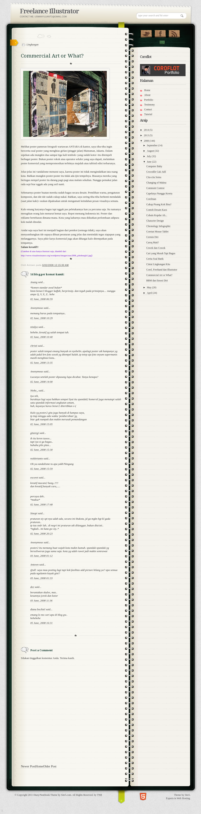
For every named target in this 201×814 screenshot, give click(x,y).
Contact (162, 42)
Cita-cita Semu (153, 177)
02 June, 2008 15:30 (41, 449)
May (149, 287)
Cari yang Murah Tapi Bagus (160, 253)
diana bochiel (37, 609)
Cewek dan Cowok (155, 247)
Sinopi (33, 513)
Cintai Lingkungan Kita (158, 264)
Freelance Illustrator (49, 11)
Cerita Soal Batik (155, 258)
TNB (99, 794)
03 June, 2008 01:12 (41, 555)
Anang (33, 282)
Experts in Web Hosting (178, 798)
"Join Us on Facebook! (160, 33)
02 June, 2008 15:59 (41, 468)
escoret (34, 477)
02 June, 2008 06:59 (41, 299)
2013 (147, 135)
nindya (34, 326)
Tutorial (148, 114)
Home (39, 766)
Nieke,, (34, 390)
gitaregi (34, 433)
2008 (147, 140)
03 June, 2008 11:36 (41, 600)
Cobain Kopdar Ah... (156, 215)
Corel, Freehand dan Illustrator (161, 269)
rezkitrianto (36, 458)
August (151, 150)
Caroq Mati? (152, 242)
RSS (174, 33)
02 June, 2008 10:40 (41, 336)
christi (33, 345)
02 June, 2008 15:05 (41, 424)
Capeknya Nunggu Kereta (159, 193)
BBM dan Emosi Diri (157, 280)
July (149, 156)
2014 (147, 129)
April (150, 292)
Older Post (49, 766)
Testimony (149, 104)
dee (32, 586)
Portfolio (148, 99)
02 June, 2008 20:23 (41, 533)
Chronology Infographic (158, 226)
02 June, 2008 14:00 (41, 381)
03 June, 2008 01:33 (41, 578)
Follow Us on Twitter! (146, 33)
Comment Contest (155, 188)
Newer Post (28, 766)
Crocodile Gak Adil (156, 171)
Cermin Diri (152, 237)
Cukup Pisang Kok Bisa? (158, 204)
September (152, 145)
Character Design (155, 220)
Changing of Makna (156, 182)
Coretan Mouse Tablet (157, 231)
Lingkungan (32, 44)
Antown (34, 564)
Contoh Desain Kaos (156, 209)
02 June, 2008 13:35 (41, 362)
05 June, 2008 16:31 (41, 622)
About (147, 95)
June (149, 161)
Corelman (151, 198)
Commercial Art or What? (159, 275)
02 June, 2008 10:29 (41, 318)
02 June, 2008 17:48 (41, 504)
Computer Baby (154, 166)
